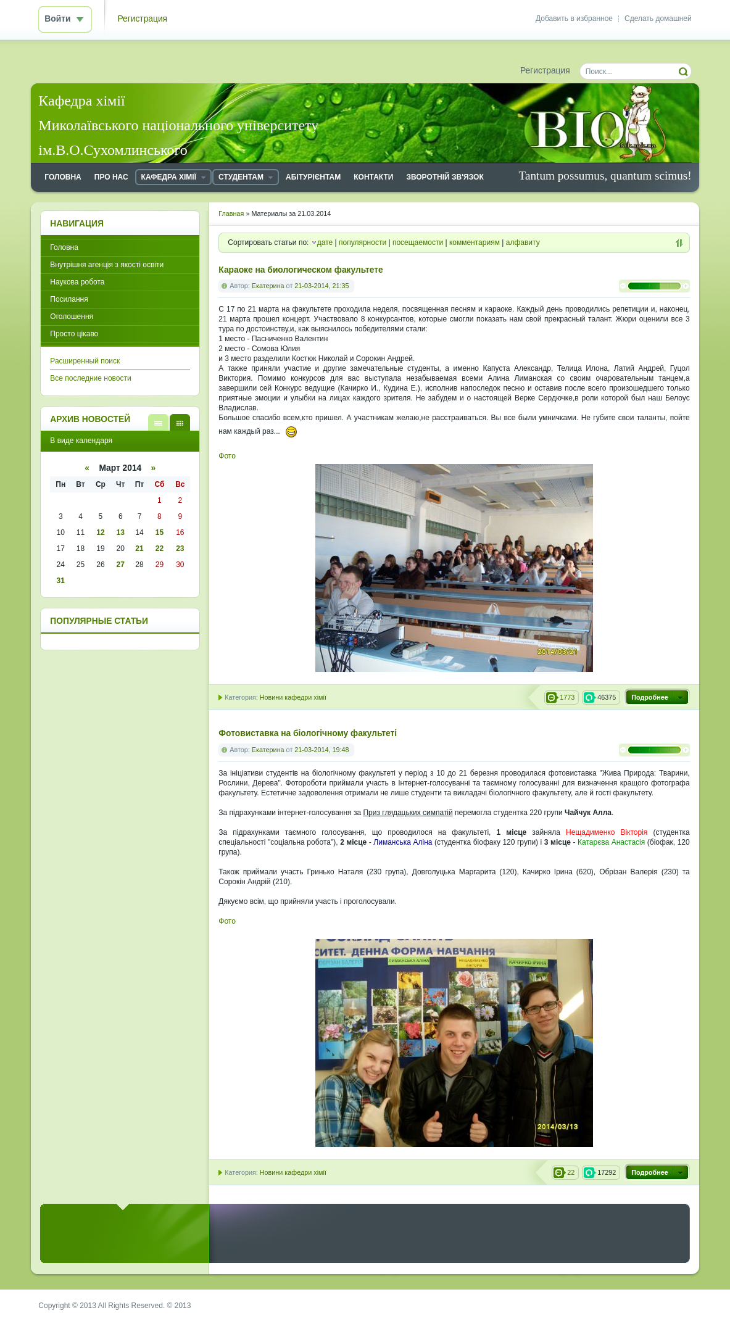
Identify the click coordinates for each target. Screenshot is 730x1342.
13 (121, 532)
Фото (227, 456)
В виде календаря (180, 422)
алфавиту (523, 242)
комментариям (474, 242)
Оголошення (71, 316)
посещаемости (417, 242)
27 (121, 564)
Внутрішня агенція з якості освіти (107, 264)
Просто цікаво (74, 333)
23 (180, 548)
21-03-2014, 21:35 (321, 285)
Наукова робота (77, 282)
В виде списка (158, 422)
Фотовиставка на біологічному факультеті (307, 733)
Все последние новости (90, 378)
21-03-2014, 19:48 (321, 749)
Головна (64, 247)
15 (160, 532)
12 (100, 532)
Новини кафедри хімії (293, 697)
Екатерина (268, 285)
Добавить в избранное (574, 18)
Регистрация (142, 18)
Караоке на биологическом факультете (300, 270)
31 (61, 580)
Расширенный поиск (85, 361)
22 (160, 548)
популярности (362, 242)
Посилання (69, 299)
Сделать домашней (658, 18)
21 (139, 548)
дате (325, 242)
